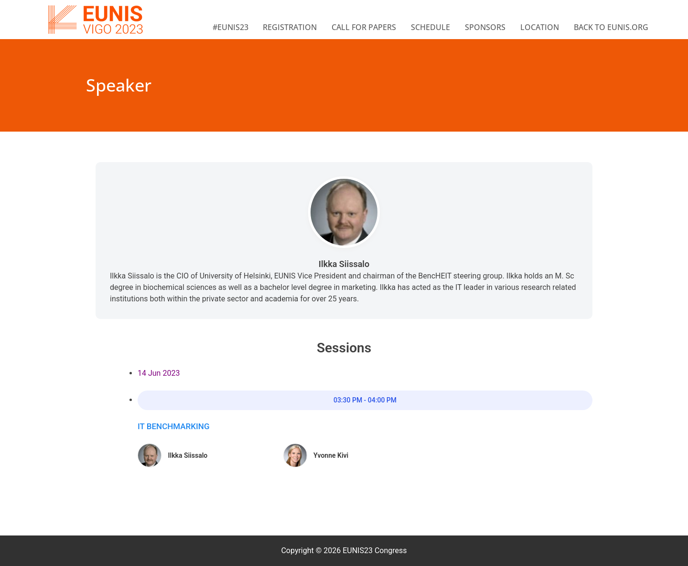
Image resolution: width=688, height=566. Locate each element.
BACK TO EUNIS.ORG (611, 27)
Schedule (430, 27)
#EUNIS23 (230, 27)
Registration (290, 27)
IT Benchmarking (174, 426)
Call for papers (364, 27)
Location (539, 27)
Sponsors (485, 27)
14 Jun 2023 (159, 373)
